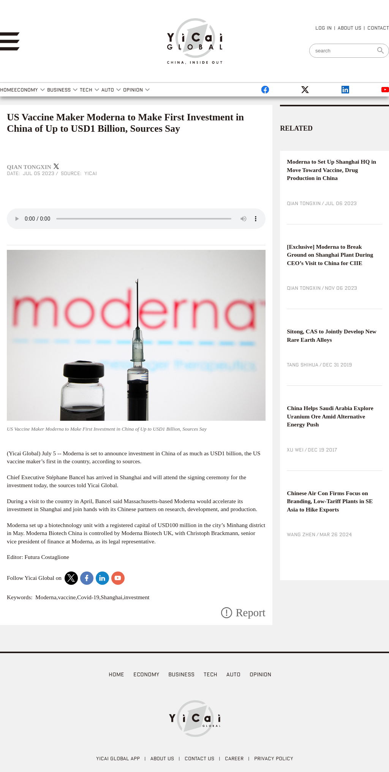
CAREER (234, 758)
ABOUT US (349, 27)
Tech (210, 674)
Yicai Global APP (118, 758)
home (116, 674)
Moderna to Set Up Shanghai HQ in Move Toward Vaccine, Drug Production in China (331, 169)
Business (181, 674)
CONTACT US (199, 758)
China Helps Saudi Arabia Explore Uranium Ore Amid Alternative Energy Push (330, 416)
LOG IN (323, 27)
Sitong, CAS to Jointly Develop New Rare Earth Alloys (331, 335)
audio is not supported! (136, 218)
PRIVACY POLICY (273, 758)
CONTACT (378, 27)
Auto (233, 674)
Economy (146, 674)
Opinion (260, 674)
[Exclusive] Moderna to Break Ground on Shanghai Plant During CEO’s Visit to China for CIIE (330, 254)
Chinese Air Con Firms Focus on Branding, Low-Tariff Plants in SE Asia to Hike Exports (330, 501)
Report (250, 612)
